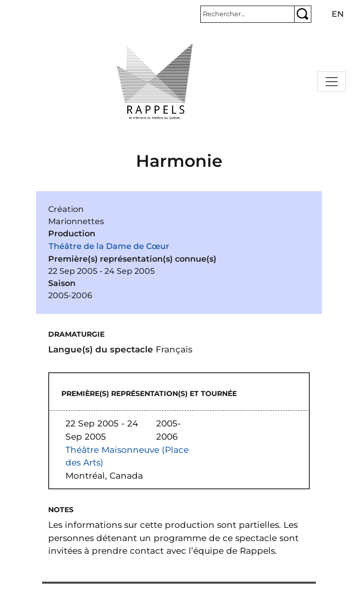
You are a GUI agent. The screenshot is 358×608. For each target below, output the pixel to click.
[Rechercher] (247, 14)
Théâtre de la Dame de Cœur (109, 246)
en (338, 14)
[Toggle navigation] (331, 81)
